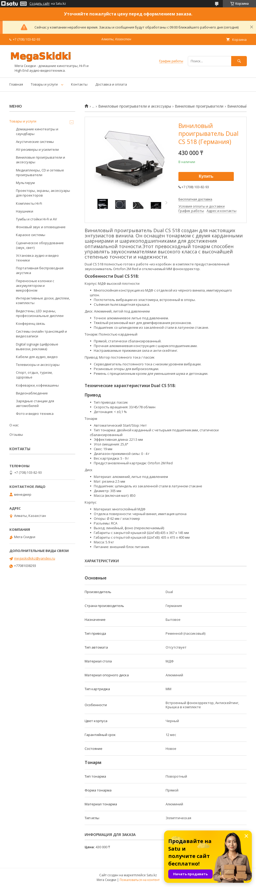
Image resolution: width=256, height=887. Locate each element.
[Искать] (239, 61)
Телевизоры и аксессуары (38, 364)
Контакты (79, 84)
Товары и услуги (44, 84)
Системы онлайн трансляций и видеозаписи (41, 333)
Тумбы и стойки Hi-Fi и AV (36, 219)
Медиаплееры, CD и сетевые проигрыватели (40, 172)
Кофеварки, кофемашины (37, 385)
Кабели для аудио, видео (37, 356)
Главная (16, 84)
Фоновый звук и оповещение (41, 227)
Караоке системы (30, 234)
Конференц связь (30, 323)
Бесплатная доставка (195, 199)
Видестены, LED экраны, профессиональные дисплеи (39, 313)
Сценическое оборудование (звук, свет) (40, 245)
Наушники (24, 211)
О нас (14, 425)
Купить (206, 176)
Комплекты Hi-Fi (29, 203)
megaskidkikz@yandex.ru (34, 558)
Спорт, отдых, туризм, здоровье (34, 375)
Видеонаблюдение (32, 393)
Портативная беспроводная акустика (39, 270)
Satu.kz (152, 875)
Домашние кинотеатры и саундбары (37, 131)
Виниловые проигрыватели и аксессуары (134, 106)
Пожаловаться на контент (140, 880)
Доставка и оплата (111, 84)
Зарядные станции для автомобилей (35, 403)
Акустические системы (35, 141)
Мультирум (25, 182)
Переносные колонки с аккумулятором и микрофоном (35, 285)
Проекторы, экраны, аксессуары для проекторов (43, 193)
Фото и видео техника (35, 413)
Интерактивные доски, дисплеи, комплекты (43, 300)
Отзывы (16, 434)
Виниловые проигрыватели (199, 106)
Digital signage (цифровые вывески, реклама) (37, 346)
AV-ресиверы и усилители (37, 149)
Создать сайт (40, 3)
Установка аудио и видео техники (37, 258)
